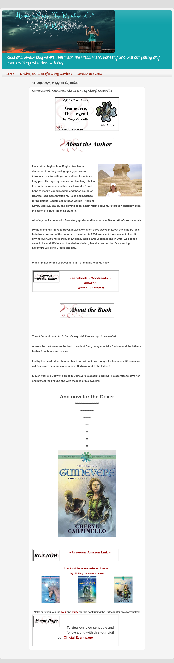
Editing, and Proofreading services (46, 74)
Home (9, 74)
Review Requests (90, 74)
